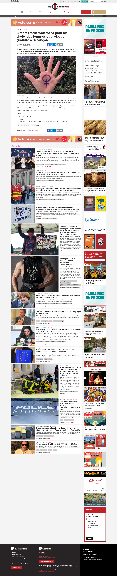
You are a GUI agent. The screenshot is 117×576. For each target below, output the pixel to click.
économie (47, 341)
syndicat (55, 450)
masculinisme (67, 282)
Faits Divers (45, 309)
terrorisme (62, 393)
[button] (102, 1)
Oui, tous (90, 519)
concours (47, 164)
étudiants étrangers (43, 199)
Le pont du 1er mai (92, 521)
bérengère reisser (40, 341)
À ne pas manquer (95, 369)
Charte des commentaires (18, 556)
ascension (38, 180)
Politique (45, 293)
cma (43, 164)
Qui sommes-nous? (17, 554)
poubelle (51, 436)
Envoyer (89, 538)
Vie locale (73, 224)
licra (50, 218)
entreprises (53, 341)
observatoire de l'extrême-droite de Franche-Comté (69, 285)
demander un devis (47, 561)
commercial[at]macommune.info (47, 557)
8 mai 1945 (38, 303)
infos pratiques (51, 180)
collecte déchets (39, 436)
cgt (18, 125)
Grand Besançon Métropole (43, 426)
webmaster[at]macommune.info (46, 571)
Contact (14, 552)
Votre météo (95, 469)
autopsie (38, 321)
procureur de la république (65, 287)
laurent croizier (45, 218)
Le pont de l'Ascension (93, 525)
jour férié (46, 436)
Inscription (90, 260)
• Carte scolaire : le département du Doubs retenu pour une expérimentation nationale (95, 80)
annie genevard (46, 303)
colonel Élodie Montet (72, 281)
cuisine (52, 164)
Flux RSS (14, 560)
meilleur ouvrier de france (60, 164)
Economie (44, 149)
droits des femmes (25, 125)
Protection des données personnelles (21, 558)
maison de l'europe (48, 359)
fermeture (44, 180)
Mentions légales (16, 562)
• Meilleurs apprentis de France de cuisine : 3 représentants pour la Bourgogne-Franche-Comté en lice (94, 61)
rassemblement (35, 125)
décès (50, 321)
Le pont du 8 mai (91, 523)
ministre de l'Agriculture (55, 303)
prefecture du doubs (59, 180)
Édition (60, 9)
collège (61, 391)
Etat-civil (45, 442)
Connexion (100, 260)
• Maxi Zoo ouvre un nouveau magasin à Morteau (94, 75)
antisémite (38, 218)
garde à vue (71, 419)
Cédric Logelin (63, 281)
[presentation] (85, 378)
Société (26, 29)
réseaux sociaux (76, 287)
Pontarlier (39, 293)
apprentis (38, 164)
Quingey (62, 365)
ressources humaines (61, 341)
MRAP (54, 218)
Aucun (89, 527)
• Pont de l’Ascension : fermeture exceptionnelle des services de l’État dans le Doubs (95, 67)
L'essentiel (95, 57)
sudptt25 (50, 450)
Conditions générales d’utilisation (20, 563)
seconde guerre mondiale (66, 303)
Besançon (20, 29)
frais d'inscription (52, 199)
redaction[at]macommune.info (46, 553)
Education (45, 186)
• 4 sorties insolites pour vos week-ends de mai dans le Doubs (94, 71)
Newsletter (16, 567)
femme (61, 282)
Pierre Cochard (44, 450)
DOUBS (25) (38, 170)
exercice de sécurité (73, 391)
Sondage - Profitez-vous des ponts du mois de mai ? (94, 515)
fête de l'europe (39, 359)
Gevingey (38, 149)
